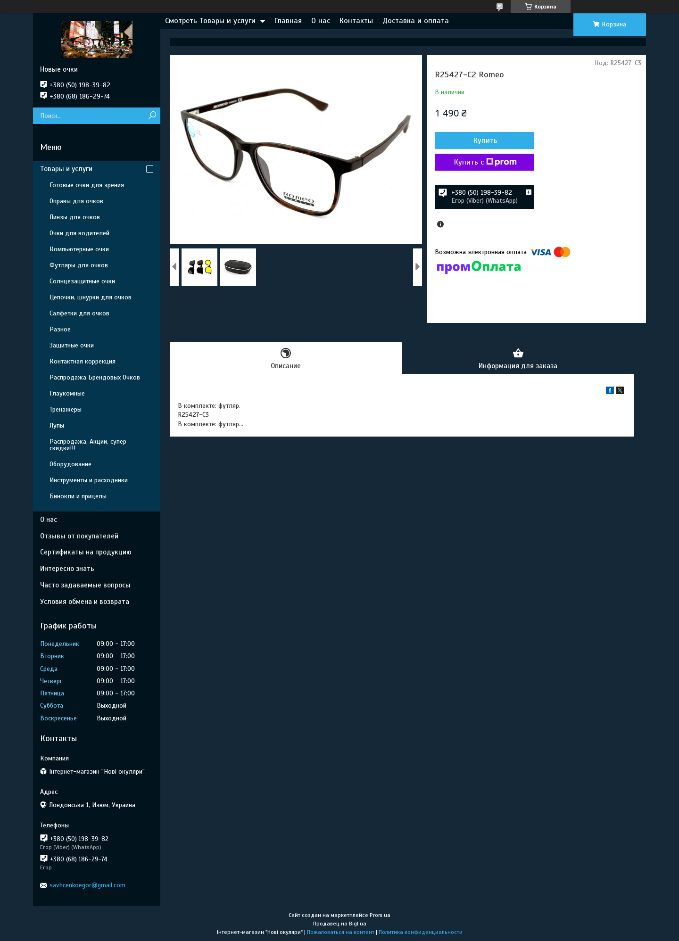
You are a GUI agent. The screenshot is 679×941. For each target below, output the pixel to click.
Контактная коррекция (83, 361)
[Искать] (152, 115)
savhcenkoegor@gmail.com (87, 885)
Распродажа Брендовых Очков (95, 377)
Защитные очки (72, 345)
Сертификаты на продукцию (86, 552)
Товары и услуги (66, 169)
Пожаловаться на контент (340, 932)
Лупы (57, 425)
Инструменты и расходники (89, 480)
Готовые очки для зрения (87, 185)
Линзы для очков (75, 217)
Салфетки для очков (79, 313)
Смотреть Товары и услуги (210, 20)
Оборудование (70, 464)
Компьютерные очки (79, 249)
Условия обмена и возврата (84, 601)
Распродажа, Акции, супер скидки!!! (88, 444)
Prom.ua (380, 915)
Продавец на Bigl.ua (339, 923)
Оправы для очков (76, 201)
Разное (60, 329)
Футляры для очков (79, 265)
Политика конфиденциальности (421, 932)
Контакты (356, 20)
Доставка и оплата (415, 20)
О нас (320, 20)
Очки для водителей (79, 233)
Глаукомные (67, 393)
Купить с (485, 162)
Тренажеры (66, 409)
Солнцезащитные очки (82, 281)
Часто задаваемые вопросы (85, 585)
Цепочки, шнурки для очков (91, 297)
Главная (288, 20)
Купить (485, 140)
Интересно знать (67, 568)
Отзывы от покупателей (79, 536)
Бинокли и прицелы (78, 496)
